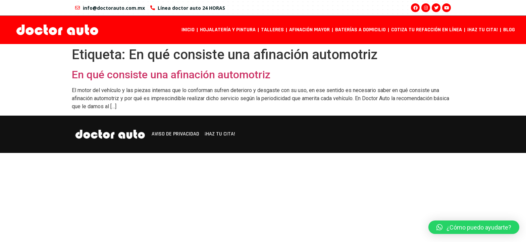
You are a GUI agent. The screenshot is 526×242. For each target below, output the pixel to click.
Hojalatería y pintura (228, 29)
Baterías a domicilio (360, 29)
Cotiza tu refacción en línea (426, 29)
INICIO (188, 29)
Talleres (272, 29)
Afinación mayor (309, 29)
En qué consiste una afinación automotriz (171, 74)
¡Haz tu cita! (482, 29)
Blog (509, 29)
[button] (473, 227)
